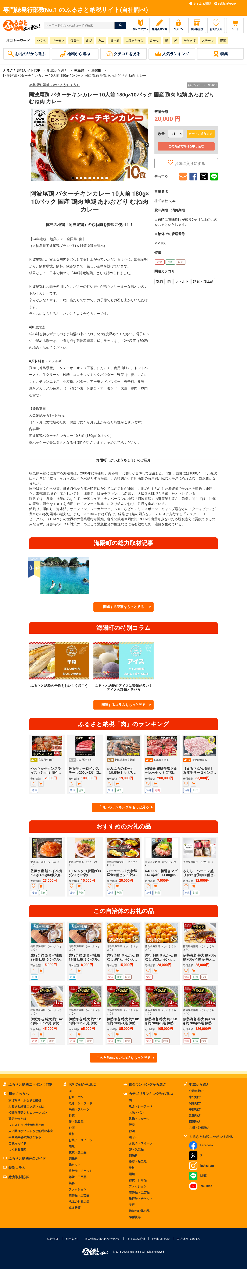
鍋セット (74, 1164)
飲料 (72, 1134)
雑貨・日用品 (77, 1177)
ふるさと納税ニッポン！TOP (27, 1084)
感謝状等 (74, 1207)
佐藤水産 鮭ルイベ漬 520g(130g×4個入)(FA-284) (47, 875)
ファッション (77, 1189)
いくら (41, 40)
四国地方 (195, 1121)
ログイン (178, 25)
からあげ (190, 40)
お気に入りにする (186, 163)
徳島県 (79, 70)
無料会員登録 (159, 25)
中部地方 (195, 1109)
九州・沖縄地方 (199, 1128)
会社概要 (53, 1238)
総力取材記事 (16, 1177)
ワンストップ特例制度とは (26, 1125)
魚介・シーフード (80, 1103)
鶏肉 (159, 281)
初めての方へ (140, 25)
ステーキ (208, 40)
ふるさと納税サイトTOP (21, 70)
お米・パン (76, 1097)
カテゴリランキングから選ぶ (148, 1094)
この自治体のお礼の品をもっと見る (123, 1058)
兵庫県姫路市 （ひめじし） (198, 861)
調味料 (73, 1158)
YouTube (200, 1186)
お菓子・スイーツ (80, 1140)
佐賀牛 (75, 40)
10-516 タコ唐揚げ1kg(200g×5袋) (85, 873)
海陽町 (96, 70)
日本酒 (114, 40)
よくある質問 (200, 4)
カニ (101, 40)
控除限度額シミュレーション (27, 1112)
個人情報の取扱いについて (102, 1238)
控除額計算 (197, 25)
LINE (198, 1175)
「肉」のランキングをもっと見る (123, 807)
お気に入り (216, 25)
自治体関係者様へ (188, 1238)
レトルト (182, 281)
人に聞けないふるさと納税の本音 (30, 1131)
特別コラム (14, 1168)
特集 (220, 54)
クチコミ (123, 54)
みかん (154, 40)
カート (234, 25)
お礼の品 (26, 54)
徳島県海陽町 (54, 85)
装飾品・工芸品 (79, 1195)
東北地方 (195, 1097)
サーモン (58, 40)
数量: (162, 134)
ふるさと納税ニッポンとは (26, 1106)
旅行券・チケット (80, 1171)
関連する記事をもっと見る (123, 607)
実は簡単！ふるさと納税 (24, 1100)
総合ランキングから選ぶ (145, 1084)
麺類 (72, 1146)
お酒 (72, 1128)
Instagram (201, 1165)
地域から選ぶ (57, 70)
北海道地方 (196, 1091)
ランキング (172, 54)
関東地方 (195, 1103)
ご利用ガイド (17, 1143)
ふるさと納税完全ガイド (24, 1158)
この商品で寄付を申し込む (186, 146)
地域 (75, 54)
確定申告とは (17, 1118)
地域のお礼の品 (79, 1201)
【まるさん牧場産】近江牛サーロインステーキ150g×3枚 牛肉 (199, 773)
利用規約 (72, 1238)
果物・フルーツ (79, 1109)
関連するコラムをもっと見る (123, 705)
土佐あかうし (134, 40)
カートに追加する (200, 133)
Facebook (201, 1145)
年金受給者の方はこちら (24, 1137)
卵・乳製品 (76, 1121)
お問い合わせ (225, 4)
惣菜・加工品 (203, 281)
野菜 (223, 40)
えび (89, 40)
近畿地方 (195, 1115)
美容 (72, 1183)
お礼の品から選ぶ (79, 1084)
